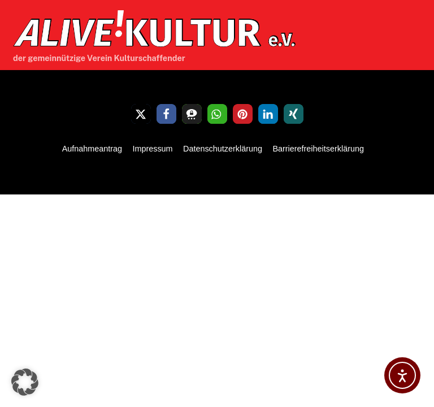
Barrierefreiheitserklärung (318, 148)
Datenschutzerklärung (222, 148)
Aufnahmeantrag (92, 148)
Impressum (152, 148)
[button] (141, 114)
